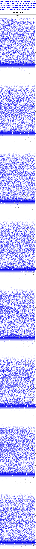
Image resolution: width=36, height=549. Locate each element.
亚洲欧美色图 (4, 38)
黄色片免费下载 (16, 312)
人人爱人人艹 (28, 396)
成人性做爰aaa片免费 (21, 227)
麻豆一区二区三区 (32, 230)
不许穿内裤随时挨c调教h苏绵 (24, 105)
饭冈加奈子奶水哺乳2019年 (5, 513)
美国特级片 (8, 338)
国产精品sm (5, 426)
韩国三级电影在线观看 (14, 40)
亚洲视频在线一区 (20, 426)
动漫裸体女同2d (8, 368)
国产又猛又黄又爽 (20, 29)
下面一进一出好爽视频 (22, 40)
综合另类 (12, 519)
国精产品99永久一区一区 (23, 119)
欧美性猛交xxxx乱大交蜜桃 (10, 431)
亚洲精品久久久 (15, 167)
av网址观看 (23, 125)
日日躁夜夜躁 (8, 101)
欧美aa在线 (25, 440)
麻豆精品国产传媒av (9, 225)
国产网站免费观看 (11, 533)
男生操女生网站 (8, 476)
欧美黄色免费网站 (12, 85)
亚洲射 (14, 58)
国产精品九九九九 (24, 122)
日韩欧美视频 (24, 261)
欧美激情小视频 (28, 90)
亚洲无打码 (5, 388)
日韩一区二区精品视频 (16, 182)
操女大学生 (9, 64)
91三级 (16, 248)
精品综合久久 (7, 241)
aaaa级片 (7, 41)
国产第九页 (12, 332)
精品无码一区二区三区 (29, 322)
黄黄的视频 (10, 329)
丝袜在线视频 (3, 178)
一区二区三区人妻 (12, 289)
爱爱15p (30, 49)
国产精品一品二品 (31, 102)
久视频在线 (24, 427)
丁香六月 (27, 96)
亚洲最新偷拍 (26, 456)
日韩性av (3, 395)
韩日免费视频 (33, 189)
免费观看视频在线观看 (13, 50)
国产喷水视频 (7, 357)
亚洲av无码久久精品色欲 (14, 173)
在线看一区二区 (28, 155)
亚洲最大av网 (3, 330)
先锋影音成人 (9, 239)
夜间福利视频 (16, 462)
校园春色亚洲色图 (15, 314)
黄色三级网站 (17, 437)
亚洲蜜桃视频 (30, 119)
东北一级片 (12, 188)
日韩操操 (1, 109)
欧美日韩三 (4, 43)
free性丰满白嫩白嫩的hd (8, 263)
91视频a (26, 527)
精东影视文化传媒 (26, 308)
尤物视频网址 (18, 45)
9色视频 (27, 24)
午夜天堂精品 (3, 380)
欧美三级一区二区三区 (28, 360)
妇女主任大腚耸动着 (8, 395)
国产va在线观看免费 (9, 439)
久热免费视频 (22, 407)
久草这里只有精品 (13, 319)
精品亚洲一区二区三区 (15, 97)
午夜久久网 (22, 131)
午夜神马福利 (30, 98)
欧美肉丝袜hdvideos (23, 175)
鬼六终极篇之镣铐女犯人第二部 (30, 335)
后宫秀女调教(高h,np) (20, 271)
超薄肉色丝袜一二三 (19, 102)
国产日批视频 (18, 311)
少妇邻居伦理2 (13, 428)
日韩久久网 (18, 266)
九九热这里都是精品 (32, 467)
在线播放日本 (4, 474)
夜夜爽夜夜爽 (13, 69)
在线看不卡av (27, 385)
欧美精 (28, 290)
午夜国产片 (28, 394)
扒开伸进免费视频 (7, 470)
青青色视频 (6, 502)
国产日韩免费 (30, 361)
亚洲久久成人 (25, 336)
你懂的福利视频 (31, 200)
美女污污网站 (5, 464)
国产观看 (22, 309)
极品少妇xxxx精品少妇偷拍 (27, 540)
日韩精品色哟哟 (8, 313)
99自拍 (16, 299)
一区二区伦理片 (20, 89)
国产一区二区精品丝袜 (14, 48)
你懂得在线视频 (15, 227)
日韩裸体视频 (32, 229)
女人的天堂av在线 (8, 271)
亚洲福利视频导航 (8, 541)
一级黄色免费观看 (13, 34)
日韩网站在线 (18, 85)
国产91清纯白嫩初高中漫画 (7, 318)
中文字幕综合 (15, 320)
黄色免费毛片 (6, 339)
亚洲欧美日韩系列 (21, 201)
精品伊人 (1, 301)
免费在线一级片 (12, 386)
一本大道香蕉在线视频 (31, 93)
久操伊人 (2, 192)
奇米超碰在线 (6, 107)
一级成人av (8, 172)
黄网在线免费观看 (14, 191)
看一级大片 (29, 392)
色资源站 (22, 194)
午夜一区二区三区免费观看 (23, 162)
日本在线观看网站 (25, 467)
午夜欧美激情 (26, 453)
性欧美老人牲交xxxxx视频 (14, 30)
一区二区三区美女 (9, 296)
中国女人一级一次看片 (16, 190)
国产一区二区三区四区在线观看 (30, 391)
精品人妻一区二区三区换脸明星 (14, 161)
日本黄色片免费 (23, 133)
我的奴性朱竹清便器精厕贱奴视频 (22, 124)
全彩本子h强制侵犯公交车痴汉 (11, 87)
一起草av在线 (33, 518)
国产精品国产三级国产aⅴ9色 (27, 203)
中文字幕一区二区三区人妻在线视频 (8, 65)
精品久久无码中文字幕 (16, 39)
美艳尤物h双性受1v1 (4, 180)
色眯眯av (9, 69)
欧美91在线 (30, 544)
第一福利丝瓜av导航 (23, 202)
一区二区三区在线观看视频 (20, 226)
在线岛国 (10, 477)
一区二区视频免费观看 (26, 36)
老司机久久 (14, 226)
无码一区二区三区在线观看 (23, 57)
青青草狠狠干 (11, 360)
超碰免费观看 (16, 332)
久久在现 (31, 315)
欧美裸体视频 (9, 226)
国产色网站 (33, 21)
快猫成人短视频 (10, 512)
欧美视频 (18, 69)
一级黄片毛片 (9, 219)
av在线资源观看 (15, 184)
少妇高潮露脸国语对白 (24, 42)
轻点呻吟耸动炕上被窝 (11, 292)
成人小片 (23, 65)
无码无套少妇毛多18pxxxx (30, 56)
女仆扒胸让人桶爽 (26, 376)
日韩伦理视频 (28, 33)
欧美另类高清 (21, 429)
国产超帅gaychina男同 (18, 204)
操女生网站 (25, 98)
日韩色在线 (4, 106)
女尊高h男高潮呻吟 (26, 197)
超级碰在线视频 (31, 537)
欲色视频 (7, 228)
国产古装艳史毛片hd (16, 269)
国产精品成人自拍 (23, 115)
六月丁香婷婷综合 (5, 289)
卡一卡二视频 (2, 129)
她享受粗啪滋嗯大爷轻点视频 (27, 107)
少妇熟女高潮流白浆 (8, 443)
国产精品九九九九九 (28, 407)
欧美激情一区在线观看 (15, 101)
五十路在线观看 (19, 430)
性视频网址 (13, 249)
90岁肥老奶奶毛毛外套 (10, 118)
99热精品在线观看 (30, 238)
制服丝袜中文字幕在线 (21, 177)
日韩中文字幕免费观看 (7, 301)
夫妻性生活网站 (22, 469)
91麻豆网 (24, 543)
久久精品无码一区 (4, 44)
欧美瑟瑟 (9, 158)
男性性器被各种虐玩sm (19, 529)
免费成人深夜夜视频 (29, 503)
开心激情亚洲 (18, 35)
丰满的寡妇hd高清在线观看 (8, 518)
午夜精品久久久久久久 (27, 428)
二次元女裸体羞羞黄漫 (17, 512)
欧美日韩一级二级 (5, 115)
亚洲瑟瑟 (23, 341)
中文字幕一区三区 (19, 32)
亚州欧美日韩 (7, 165)
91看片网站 (13, 270)
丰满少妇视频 (19, 257)
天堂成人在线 (24, 270)
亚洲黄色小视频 (12, 41)
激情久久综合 (22, 381)
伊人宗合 (30, 403)
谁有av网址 (24, 198)
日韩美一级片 (22, 400)
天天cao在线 (15, 297)
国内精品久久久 (11, 524)
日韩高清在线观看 (8, 387)
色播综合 (25, 426)
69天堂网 (22, 293)
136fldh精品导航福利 (10, 202)
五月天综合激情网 (28, 367)
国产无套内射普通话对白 (12, 391)
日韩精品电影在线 (25, 435)
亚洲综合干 (2, 61)
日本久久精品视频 (3, 132)
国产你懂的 (24, 503)
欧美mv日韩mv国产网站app (6, 262)
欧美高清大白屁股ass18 (13, 186)
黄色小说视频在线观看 (29, 53)
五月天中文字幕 (22, 61)
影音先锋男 (25, 184)
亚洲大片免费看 (28, 368)
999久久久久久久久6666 (15, 95)
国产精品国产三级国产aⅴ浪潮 (26, 163)
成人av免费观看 (22, 241)
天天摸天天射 (8, 191)
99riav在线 (10, 36)
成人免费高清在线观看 (31, 442)
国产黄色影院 (9, 473)
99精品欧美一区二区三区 (12, 307)
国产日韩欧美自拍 (24, 477)
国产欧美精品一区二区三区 (31, 512)
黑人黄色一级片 (7, 220)
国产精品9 (7, 161)
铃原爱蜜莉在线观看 (7, 109)
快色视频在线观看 (29, 543)
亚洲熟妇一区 (32, 321)
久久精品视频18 (21, 360)
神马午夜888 (19, 302)
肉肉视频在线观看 (29, 61)
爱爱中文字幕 (9, 266)
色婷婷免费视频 (8, 425)
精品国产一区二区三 (22, 96)
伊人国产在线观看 (21, 290)
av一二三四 (29, 91)
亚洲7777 (16, 158)
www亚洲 (6, 526)
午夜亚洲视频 (22, 322)
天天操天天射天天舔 (5, 136)
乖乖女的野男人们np (16, 224)
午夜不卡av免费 (21, 496)
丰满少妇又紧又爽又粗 (13, 151)
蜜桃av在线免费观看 (20, 459)
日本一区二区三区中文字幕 (15, 93)
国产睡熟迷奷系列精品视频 (18, 324)
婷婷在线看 (33, 300)
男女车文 (17, 58)
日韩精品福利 (23, 478)
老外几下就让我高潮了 (4, 52)
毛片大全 (27, 46)
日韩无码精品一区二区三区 (18, 495)
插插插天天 (29, 205)
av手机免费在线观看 (13, 31)
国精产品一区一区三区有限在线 (12, 198)
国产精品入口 (17, 532)
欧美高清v (6, 22)
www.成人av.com (26, 30)
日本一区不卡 (32, 457)
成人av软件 (9, 426)
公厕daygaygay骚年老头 (25, 129)
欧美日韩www (30, 251)
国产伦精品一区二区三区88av (7, 396)
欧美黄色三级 (11, 494)
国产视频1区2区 (25, 100)
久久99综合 (9, 388)
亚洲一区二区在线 (16, 518)
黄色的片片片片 (17, 122)
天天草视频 (2, 241)
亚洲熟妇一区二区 (25, 476)
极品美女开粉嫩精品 (12, 90)
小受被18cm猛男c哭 (18, 203)
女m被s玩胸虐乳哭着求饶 (15, 154)
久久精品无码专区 (9, 205)
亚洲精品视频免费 (5, 47)
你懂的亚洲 (19, 522)
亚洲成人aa (19, 318)
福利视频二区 (4, 239)
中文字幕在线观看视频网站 (12, 526)
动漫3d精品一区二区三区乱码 (22, 380)
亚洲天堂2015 (7, 319)
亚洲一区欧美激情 (16, 127)
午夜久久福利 (16, 120)
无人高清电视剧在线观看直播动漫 (19, 457)
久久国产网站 (13, 121)
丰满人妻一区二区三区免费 (22, 357)
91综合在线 (28, 186)
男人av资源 (12, 408)
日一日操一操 (14, 445)
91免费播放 (7, 56)
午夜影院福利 (10, 429)
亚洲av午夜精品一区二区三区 (21, 259)
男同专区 (12, 92)
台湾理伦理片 (16, 264)
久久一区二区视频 (6, 367)
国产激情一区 (27, 242)
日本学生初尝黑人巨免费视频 (7, 446)
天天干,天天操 (20, 239)
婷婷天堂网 (14, 493)
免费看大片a (22, 298)
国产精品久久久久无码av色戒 (23, 251)
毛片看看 (33, 51)
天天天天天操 (10, 68)
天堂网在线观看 (22, 52)
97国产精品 (26, 132)
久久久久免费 (8, 28)
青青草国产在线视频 (24, 524)
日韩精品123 (6, 159)
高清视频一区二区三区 (11, 356)
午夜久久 (16, 519)
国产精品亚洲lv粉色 (23, 288)
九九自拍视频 (5, 134)
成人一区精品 (18, 536)
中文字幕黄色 (25, 338)
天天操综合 (10, 180)
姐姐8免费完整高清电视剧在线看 (20, 369)
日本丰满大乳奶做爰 (28, 109)
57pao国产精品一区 (27, 445)
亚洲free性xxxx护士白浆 (8, 374)
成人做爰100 (11, 59)
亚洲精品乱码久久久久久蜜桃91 (11, 178)
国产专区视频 (11, 508)
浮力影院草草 (20, 382)
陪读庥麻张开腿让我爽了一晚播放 (16, 448)
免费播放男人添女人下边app (22, 325)
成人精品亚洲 (15, 389)
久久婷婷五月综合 (4, 507)
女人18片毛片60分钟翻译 (20, 520)
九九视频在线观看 (7, 448)
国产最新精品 (26, 230)
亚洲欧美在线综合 (20, 372)
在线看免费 (2, 165)
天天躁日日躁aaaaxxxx (27, 182)
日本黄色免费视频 (9, 130)
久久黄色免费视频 (18, 362)
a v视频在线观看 (25, 159)
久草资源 (30, 224)
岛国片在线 (3, 439)
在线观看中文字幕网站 (20, 55)
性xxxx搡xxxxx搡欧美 (27, 221)
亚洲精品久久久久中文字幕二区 (28, 116)
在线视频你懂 (28, 299)
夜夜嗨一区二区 (19, 159)
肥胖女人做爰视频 (29, 223)
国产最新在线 (28, 432)
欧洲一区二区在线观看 (18, 92)
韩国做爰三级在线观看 (29, 545)
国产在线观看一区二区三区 (13, 393)
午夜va (32, 368)
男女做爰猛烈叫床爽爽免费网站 (11, 199)
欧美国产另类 (24, 506)
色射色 (22, 220)
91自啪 (20, 264)
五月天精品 (6, 500)
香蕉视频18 (16, 231)
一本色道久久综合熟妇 (30, 69)
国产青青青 (17, 157)
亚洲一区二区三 (22, 101)
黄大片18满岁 (31, 197)
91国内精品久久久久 (20, 153)
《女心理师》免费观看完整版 (5, 302)
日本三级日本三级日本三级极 (16, 137)
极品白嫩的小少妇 (27, 248)
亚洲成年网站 (18, 125)
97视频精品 (13, 288)
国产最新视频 (30, 48)
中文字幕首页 (14, 541)
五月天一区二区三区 (24, 137)
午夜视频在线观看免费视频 (13, 339)
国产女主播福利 (13, 164)
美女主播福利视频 (16, 394)
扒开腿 (22, 49)
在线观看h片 (20, 168)
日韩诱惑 (28, 188)
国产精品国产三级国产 (16, 477)
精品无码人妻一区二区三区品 (27, 22)
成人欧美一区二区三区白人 (28, 44)
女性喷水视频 (15, 251)
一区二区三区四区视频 (27, 358)
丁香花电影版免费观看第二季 (24, 240)
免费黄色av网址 (30, 527)
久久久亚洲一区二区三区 (7, 260)
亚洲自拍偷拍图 (31, 94)
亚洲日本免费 (17, 42)
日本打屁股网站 (8, 379)
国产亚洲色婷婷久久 (29, 104)
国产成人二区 (8, 35)
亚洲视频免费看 (22, 83)
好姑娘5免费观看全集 (16, 452)
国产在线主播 (17, 41)
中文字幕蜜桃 (31, 495)
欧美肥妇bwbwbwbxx (18, 270)
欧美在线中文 (22, 533)
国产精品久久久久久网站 (31, 160)
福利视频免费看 (31, 302)
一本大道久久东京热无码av (19, 245)
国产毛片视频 (26, 295)
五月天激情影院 (29, 156)
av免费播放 (25, 254)
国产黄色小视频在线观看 (23, 84)
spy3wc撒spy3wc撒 (28, 194)
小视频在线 (21, 409)
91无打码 (12, 240)
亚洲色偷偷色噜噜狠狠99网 (7, 108)
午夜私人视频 (20, 98)
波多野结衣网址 (12, 203)
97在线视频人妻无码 (22, 111)
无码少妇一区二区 (24, 260)
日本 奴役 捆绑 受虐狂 (27, 174)
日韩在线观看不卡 (7, 546)
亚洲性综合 (9, 187)
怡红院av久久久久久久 (18, 100)
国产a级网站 (18, 63)
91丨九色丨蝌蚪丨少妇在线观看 (18, 152)
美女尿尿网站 (9, 131)
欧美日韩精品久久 (9, 517)
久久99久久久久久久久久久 (6, 102)
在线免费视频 (6, 398)
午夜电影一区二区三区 (17, 60)
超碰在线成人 (2, 133)
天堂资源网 (3, 120)
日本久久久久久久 (26, 50)
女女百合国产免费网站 (20, 255)
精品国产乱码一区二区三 (13, 247)
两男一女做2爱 (14, 341)
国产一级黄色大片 (30, 477)
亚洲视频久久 (32, 169)
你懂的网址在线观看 (8, 133)
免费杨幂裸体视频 (7, 163)
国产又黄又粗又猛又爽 (6, 237)
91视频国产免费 (25, 268)
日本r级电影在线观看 (10, 501)
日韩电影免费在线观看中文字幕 (5, 308)
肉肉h (28, 401)
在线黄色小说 (23, 117)
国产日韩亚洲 (11, 294)
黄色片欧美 (20, 198)
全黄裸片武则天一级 (14, 38)
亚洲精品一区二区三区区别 (25, 66)
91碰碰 (9, 273)
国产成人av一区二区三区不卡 (22, 378)
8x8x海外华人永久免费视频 (10, 162)
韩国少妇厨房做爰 (30, 130)
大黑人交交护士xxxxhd (30, 126)
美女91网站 (7, 129)
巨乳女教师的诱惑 (27, 43)
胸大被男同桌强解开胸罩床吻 (16, 425)
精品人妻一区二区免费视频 (26, 204)
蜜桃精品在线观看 (21, 189)
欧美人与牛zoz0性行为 (31, 58)
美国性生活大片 (6, 265)
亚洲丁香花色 (16, 531)
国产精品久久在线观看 (30, 256)
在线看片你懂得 (14, 187)
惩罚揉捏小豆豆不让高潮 (22, 156)
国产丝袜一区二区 (18, 46)
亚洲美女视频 (20, 197)
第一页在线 (13, 368)
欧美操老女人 (2, 310)
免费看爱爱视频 (14, 426)
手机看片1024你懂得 (6, 24)
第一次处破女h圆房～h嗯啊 (16, 170)
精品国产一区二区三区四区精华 (20, 528)
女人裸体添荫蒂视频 (25, 315)
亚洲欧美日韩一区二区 (5, 58)
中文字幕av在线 (7, 240)
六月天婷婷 (25, 29)
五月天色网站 (9, 401)
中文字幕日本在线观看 (16, 205)
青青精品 (8, 40)
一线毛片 (26, 461)
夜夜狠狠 (14, 174)
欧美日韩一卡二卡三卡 (29, 449)
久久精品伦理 (7, 31)
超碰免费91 (24, 303)
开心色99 (2, 403)
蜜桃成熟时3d (19, 503)
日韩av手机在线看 (3, 112)
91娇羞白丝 (26, 153)
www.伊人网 (27, 507)
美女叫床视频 (19, 186)
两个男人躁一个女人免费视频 (11, 336)
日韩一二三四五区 (11, 177)
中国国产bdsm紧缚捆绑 (12, 47)
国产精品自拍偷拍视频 (6, 34)
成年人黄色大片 (10, 424)
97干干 (7, 361)
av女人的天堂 (9, 314)
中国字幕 (8, 38)
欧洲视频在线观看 (31, 338)
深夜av (3, 51)
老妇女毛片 (23, 385)
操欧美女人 (20, 128)
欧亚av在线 (28, 117)
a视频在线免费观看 (19, 538)
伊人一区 (16, 171)
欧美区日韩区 (27, 457)
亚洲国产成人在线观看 (4, 231)
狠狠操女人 (17, 253)
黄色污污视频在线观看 (22, 466)
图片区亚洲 (32, 290)
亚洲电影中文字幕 (21, 383)
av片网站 (29, 305)
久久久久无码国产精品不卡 (16, 200)
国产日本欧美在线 (5, 37)
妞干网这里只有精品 (4, 176)
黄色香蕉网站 (27, 88)
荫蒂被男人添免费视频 (24, 310)
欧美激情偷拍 (6, 442)
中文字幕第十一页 (4, 424)
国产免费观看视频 (27, 193)
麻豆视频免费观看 (30, 95)
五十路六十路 (17, 474)
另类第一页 (21, 221)
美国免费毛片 (16, 119)
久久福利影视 (2, 466)
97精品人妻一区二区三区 (16, 117)
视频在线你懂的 (7, 51)
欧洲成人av (11, 361)
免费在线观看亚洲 (31, 185)
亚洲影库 (6, 60)
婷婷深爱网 (11, 268)
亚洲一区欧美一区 (14, 308)
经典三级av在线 (31, 153)
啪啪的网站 (32, 450)
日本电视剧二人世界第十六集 (20, 24)
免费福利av (15, 130)
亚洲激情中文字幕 (10, 364)
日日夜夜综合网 (8, 229)
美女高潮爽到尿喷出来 (22, 188)
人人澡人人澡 (18, 361)
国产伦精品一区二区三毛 (4, 57)
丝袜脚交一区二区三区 (5, 326)
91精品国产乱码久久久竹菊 (18, 236)
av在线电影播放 (31, 513)
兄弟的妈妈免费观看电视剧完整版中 (18, 169)
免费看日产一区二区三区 (31, 304)
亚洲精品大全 (21, 43)
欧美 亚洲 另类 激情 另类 (15, 61)
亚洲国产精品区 (6, 315)
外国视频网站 (2, 476)
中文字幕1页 (10, 542)
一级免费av (23, 63)
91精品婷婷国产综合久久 (12, 124)
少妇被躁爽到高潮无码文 (25, 225)
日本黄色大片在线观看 (22, 104)
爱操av (32, 163)
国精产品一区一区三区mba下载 (26, 539)
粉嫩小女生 (32, 241)
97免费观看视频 (15, 132)
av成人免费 (6, 89)
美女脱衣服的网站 (23, 112)
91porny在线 (20, 171)
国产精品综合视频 (21, 314)
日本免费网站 (18, 444)
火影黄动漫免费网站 (9, 264)
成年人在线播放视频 (23, 437)
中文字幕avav (18, 368)
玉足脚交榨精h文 (21, 132)
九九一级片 (14, 298)
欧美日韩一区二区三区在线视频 (17, 295)
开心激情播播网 (23, 375)
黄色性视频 (17, 244)
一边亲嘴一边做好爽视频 (20, 438)
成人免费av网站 (6, 90)
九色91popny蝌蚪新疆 (13, 175)
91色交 (15, 424)
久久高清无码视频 (14, 451)
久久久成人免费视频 (22, 531)
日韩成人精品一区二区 (30, 259)
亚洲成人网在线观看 (27, 54)
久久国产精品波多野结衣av (22, 305)
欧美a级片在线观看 (20, 44)
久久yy (19, 309)
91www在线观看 (10, 222)
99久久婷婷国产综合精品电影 (15, 340)
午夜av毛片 (6, 126)
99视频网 (33, 372)
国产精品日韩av (11, 134)
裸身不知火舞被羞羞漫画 (6, 104)
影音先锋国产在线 (17, 233)
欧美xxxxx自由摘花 (14, 189)
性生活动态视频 (15, 383)
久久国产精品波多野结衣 (6, 92)
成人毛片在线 (14, 243)
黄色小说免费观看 (29, 177)
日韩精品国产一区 (31, 247)
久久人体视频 (23, 60)
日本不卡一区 (27, 511)
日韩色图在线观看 (12, 86)
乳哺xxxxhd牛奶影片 (11, 115)
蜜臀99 (11, 338)
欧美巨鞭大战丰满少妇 (26, 128)
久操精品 (20, 470)
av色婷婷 (2, 365)
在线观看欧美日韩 (10, 454)
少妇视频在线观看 (31, 131)
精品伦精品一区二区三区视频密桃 (21, 535)
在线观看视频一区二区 (12, 255)
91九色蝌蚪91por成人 (5, 26)
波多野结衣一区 (7, 325)
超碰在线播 (14, 449)
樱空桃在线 (21, 428)
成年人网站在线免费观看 (27, 331)
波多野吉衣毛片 (30, 452)
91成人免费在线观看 (24, 31)
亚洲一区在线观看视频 (14, 230)
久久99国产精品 (3, 53)
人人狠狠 (9, 37)
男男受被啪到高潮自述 (24, 296)
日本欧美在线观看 (28, 505)
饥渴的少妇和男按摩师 (29, 28)
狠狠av (5, 172)
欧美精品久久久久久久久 (21, 151)
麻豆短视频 (30, 446)
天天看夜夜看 (20, 297)
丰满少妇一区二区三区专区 (16, 22)
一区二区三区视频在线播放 (14, 509)
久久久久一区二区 (14, 302)
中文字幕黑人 (29, 113)
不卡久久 (22, 522)
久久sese (3, 363)
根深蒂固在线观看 (8, 61)
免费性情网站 (23, 266)
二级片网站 (7, 45)
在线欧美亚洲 (24, 398)
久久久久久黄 (28, 114)
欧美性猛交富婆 (30, 270)
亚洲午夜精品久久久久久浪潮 (16, 262)
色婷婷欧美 (7, 509)
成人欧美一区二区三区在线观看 (13, 83)
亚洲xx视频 (12, 365)
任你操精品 (34, 379)
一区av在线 (11, 293)
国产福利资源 (22, 109)
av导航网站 (23, 326)
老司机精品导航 (21, 167)
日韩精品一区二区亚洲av (27, 382)
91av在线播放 (18, 87)
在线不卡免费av (22, 371)
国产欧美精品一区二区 (23, 397)
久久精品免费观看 (30, 184)
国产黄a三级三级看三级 (18, 294)
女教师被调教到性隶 (26, 236)
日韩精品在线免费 (16, 471)
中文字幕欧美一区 (24, 410)
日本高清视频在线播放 (6, 188)
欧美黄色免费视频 (13, 125)
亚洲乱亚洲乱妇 (27, 381)
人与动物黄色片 (6, 236)
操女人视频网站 (24, 27)
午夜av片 (26, 271)
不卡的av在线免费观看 (14, 33)
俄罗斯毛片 (16, 188)
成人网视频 (23, 511)
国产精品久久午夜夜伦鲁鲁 (28, 493)
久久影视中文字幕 (32, 327)
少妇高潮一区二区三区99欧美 (11, 29)
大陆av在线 (19, 91)
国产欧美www (12, 122)
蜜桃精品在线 (19, 107)
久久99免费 (10, 290)
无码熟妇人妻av (27, 262)
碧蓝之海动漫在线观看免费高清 (24, 244)
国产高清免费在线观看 (9, 394)
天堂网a (9, 154)
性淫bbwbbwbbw (29, 510)
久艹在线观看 (23, 368)
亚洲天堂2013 (12, 241)
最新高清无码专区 (21, 464)
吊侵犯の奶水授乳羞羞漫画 (14, 337)
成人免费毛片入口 (3, 516)
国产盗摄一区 (30, 439)
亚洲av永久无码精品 (21, 321)
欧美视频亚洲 (8, 183)
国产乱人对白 (15, 465)
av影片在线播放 (4, 168)
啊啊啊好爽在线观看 (19, 384)
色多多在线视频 (15, 89)
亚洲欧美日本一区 (30, 542)
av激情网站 (25, 252)
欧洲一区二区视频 (5, 36)
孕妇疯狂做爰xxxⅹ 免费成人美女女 (26, 187)
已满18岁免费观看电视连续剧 (7, 174)
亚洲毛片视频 (31, 376)
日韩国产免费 (28, 111)
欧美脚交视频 (20, 323)
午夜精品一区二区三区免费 (26, 443)
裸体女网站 (26, 255)
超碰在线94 (14, 396)
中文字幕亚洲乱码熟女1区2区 (14, 166)
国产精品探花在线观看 (12, 461)
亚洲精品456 (14, 404)
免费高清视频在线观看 (14, 21)
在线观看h (22, 193)
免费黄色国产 (13, 238)
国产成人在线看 (5, 158)
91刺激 (5, 29)
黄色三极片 (31, 30)
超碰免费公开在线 (25, 200)
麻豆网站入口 (9, 182)
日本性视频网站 (18, 192)
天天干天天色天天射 (16, 446)
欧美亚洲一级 (17, 365)
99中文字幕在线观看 (19, 64)
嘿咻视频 (33, 475)
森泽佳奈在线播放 (29, 125)
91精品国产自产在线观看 (7, 254)
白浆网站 (29, 42)
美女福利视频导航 (7, 21)
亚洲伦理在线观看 (31, 195)
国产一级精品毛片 (22, 158)
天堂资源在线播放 (18, 316)
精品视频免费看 (30, 62)
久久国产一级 (9, 406)
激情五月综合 (21, 253)
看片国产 (11, 58)
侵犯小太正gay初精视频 (11, 317)
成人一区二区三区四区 (28, 167)
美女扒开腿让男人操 (32, 158)
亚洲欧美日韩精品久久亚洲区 (10, 46)
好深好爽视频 (20, 246)
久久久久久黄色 (20, 108)
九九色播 (28, 261)
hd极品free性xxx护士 (16, 366)
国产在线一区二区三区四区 (7, 269)
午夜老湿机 (32, 66)
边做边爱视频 (31, 333)
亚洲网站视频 (16, 43)
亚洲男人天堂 (23, 25)
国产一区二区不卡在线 (10, 204)
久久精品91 (10, 152)
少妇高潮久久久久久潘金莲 (22, 494)
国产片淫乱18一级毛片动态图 (20, 356)
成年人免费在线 (15, 180)
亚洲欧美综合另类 (18, 524)
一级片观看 (23, 46)
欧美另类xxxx (10, 67)
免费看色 (14, 475)
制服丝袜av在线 (31, 295)
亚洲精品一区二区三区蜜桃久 (6, 328)
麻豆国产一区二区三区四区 (21, 424)
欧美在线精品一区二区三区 (11, 32)
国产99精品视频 (24, 362)
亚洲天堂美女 (31, 134)
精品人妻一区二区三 (9, 334)
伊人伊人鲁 (20, 184)
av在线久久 (13, 192)
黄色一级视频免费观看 (12, 444)
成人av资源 (27, 83)
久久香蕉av (29, 336)
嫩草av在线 (7, 297)
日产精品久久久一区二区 (19, 106)
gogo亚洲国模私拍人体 (11, 460)
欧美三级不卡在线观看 (9, 457)
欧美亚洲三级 (4, 545)
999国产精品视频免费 (4, 128)
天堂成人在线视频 (7, 321)
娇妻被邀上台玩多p (17, 508)
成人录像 (32, 392)
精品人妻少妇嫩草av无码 (16, 406)
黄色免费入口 (17, 241)
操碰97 (18, 258)
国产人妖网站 (15, 98)
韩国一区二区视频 (13, 257)
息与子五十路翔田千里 (5, 332)
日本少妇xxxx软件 (29, 166)
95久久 (31, 85)
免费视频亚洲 (29, 312)
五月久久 (21, 499)
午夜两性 (24, 23)
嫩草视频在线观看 (29, 289)
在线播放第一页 (11, 300)
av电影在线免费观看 (23, 517)
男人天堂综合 (17, 99)
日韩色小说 (19, 513)
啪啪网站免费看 (9, 475)
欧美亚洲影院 (33, 388)
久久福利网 (24, 501)
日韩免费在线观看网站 (17, 225)
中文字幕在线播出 (22, 166)
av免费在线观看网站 (13, 380)
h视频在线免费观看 (31, 237)
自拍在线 (11, 43)
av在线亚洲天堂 (16, 470)
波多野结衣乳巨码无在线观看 (13, 323)
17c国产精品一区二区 (20, 51)
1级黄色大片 (11, 136)
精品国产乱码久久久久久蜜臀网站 (28, 26)
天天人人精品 (5, 252)
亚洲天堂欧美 (18, 194)
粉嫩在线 (18, 175)
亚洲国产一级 (25, 538)
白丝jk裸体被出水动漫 (10, 96)
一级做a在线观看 (23, 69)
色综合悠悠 (21, 332)
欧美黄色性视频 (32, 59)
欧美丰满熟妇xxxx (21, 191)
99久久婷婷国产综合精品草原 (20, 155)
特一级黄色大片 (8, 155)
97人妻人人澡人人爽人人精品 (7, 383)
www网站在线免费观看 (7, 94)
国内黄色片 (4, 384)
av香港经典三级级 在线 (11, 23)
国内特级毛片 (7, 113)
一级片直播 (28, 40)
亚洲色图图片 (2, 425)
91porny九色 (30, 313)
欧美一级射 (10, 89)
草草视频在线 (17, 202)
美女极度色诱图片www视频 (12, 44)
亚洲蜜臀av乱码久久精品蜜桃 (8, 390)
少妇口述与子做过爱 (23, 390)
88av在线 (28, 441)
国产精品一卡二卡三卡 (25, 513)
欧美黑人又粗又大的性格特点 (17, 301)
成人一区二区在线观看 (23, 229)
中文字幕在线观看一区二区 (20, 90)
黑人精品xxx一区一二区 (6, 456)
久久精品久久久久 (3, 322)
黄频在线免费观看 (24, 67)
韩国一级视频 (15, 318)
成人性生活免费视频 (23, 265)
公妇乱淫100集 (12, 520)
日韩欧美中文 (20, 320)
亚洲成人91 (9, 467)
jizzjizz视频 (4, 199)
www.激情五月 (2, 35)
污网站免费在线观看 (27, 178)
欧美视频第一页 (12, 42)
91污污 (14, 361)
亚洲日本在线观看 (3, 103)
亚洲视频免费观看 (7, 93)
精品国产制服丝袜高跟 (6, 33)
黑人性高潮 (3, 161)
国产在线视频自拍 (23, 205)
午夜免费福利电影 (15, 473)
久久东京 (29, 29)
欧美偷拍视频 (28, 21)
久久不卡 (30, 296)
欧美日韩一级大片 (8, 195)
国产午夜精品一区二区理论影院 (19, 53)
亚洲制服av (23, 28)
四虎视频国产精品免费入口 (18, 134)
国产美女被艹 (18, 511)
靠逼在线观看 (13, 28)
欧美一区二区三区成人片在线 (19, 54)
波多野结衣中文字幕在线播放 (12, 168)
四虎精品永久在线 (10, 523)
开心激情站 (15, 378)
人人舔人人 (13, 304)
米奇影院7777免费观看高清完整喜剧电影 (25, 364)
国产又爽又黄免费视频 (8, 358)
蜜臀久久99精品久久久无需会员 (29, 309)
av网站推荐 (23, 433)
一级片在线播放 (30, 340)
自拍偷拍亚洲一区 (25, 302)
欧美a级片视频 (25, 123)
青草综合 (20, 179)
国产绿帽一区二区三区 (20, 235)
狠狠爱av (23, 250)
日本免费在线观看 (15, 219)
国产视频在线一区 (23, 190)
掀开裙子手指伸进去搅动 (30, 121)
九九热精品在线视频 (26, 108)
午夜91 (8, 474)
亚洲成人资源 (27, 356)
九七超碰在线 (16, 96)
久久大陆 (33, 179)
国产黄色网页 (26, 451)
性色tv (13, 497)
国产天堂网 (29, 473)
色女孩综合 (14, 37)
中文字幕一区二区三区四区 (19, 62)
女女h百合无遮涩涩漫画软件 (24, 68)
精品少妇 (25, 290)
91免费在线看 (16, 360)
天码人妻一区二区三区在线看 (18, 123)
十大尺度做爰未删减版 (24, 135)
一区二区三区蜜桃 (22, 395)
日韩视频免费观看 (20, 248)
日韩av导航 (23, 536)
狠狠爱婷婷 (14, 266)
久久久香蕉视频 (19, 476)
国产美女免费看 (24, 475)
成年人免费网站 (33, 191)
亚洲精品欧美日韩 (30, 377)
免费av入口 (12, 100)
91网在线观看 (29, 27)
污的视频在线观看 (12, 398)
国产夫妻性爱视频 (8, 97)
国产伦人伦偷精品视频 (8, 246)
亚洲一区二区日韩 (18, 463)
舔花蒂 (16, 304)
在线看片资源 (2, 357)
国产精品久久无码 (32, 499)
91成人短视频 (11, 455)
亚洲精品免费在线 (10, 507)
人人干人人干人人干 (22, 126)
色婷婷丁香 (10, 128)
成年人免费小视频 (13, 51)
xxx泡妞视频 (19, 359)
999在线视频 (11, 409)
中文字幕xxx (4, 361)
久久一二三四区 (21, 442)
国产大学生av (5, 444)
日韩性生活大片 (11, 543)
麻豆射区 (4, 428)
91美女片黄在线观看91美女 (7, 91)
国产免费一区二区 (31, 257)
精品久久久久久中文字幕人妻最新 (13, 176)
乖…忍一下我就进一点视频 (21, 199)
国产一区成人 (17, 237)
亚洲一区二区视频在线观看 (5, 230)
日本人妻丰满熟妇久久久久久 (13, 500)
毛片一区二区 (18, 27)
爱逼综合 (14, 521)
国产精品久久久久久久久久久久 (24, 127)
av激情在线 (19, 25)
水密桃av (28, 530)
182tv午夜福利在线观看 (13, 107)
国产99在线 (10, 135)
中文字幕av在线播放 (8, 193)
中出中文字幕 (25, 195)
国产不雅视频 (30, 180)
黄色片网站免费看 (18, 398)
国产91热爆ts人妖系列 (21, 363)
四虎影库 (3, 123)
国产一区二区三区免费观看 (7, 445)
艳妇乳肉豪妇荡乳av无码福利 (18, 439)
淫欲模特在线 (25, 32)
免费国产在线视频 (14, 94)
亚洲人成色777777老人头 (27, 384)
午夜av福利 (21, 440)
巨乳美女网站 (27, 120)
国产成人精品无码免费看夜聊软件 (19, 525)
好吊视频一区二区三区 (10, 49)
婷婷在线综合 (13, 235)
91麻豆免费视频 (32, 43)
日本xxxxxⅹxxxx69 (11, 171)
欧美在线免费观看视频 (28, 55)
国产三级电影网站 (30, 269)
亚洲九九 (20, 273)
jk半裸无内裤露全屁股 (25, 318)
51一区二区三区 (22, 120)
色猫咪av (21, 502)
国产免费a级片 (10, 231)
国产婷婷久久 (7, 385)
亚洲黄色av (5, 401)
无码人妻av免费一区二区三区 (27, 179)
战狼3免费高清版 (7, 84)
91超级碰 (25, 334)
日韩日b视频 (22, 434)
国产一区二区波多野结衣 (20, 37)
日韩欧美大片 (27, 389)
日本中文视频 (10, 52)
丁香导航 (2, 190)
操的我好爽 (17, 115)
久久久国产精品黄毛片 (24, 233)
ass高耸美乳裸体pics (7, 192)
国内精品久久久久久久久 (19, 103)
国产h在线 (2, 126)
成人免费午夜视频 (32, 328)
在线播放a (27, 366)
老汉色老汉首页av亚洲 (16, 135)
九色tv (29, 229)
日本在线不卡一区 (8, 427)
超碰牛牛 (18, 130)
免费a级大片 (25, 405)
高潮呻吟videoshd (9, 499)
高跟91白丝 (8, 428)
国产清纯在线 (16, 240)
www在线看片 (15, 268)
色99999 (22, 172)
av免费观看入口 (8, 330)
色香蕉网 (5, 219)
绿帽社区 (4, 88)
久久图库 (32, 463)
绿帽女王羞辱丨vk (25, 257)
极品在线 (2, 536)
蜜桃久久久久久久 (12, 228)
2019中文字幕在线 (28, 383)
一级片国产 (12, 458)
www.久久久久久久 (23, 41)
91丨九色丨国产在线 (5, 543)
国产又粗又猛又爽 (13, 513)
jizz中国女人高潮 (27, 191)
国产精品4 (3, 205)
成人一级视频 (11, 441)
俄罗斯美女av (25, 319)
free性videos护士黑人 (28, 500)
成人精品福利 (7, 122)
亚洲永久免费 (32, 108)
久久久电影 (4, 229)
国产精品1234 (23, 87)
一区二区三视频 (6, 111)
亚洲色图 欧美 (16, 441)
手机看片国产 (21, 234)
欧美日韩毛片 (9, 497)
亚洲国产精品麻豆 (18, 478)
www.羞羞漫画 (6, 42)
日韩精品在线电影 (7, 48)
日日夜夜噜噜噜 (4, 222)
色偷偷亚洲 (4, 501)
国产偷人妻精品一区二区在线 (30, 34)
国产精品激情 (19, 307)
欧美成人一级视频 (29, 52)
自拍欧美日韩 (16, 409)
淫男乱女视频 (16, 126)
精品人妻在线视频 (19, 521)
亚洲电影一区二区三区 (28, 459)
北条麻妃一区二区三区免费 (11, 384)
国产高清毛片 (12, 474)
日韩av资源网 (10, 127)
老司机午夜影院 (29, 474)
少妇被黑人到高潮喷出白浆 (18, 136)
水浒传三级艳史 (9, 303)
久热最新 (26, 446)
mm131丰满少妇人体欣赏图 (13, 57)
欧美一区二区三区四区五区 (22, 180)
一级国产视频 (25, 102)
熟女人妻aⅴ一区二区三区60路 (23, 247)
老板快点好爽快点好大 (21, 34)
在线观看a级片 (5, 294)
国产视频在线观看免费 (26, 297)
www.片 (25, 442)
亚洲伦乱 (3, 55)
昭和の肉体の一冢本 (16, 505)
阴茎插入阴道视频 (10, 110)
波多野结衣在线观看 (26, 320)
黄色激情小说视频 (15, 309)
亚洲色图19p (12, 129)
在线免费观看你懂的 (28, 45)
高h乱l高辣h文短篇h (4, 69)
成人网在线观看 (31, 234)
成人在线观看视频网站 (10, 316)
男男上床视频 (12, 24)
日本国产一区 (26, 49)
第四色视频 (6, 493)
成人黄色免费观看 (9, 539)
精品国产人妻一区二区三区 (13, 201)
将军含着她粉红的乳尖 (16, 67)
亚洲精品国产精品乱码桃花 (17, 36)
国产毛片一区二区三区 (15, 335)
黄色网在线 (8, 380)
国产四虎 (2, 339)
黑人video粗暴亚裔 (30, 472)
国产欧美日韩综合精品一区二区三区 (22, 47)
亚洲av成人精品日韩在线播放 (15, 88)
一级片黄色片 (26, 324)
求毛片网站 (19, 31)
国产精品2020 (4, 197)
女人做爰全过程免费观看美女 (7, 243)
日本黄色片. (15, 108)
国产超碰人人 (3, 99)
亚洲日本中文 (28, 478)
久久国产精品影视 (5, 86)
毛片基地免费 (20, 304)
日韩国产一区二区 (3, 454)
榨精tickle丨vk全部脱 (10, 119)
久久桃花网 (33, 111)
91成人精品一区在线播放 (31, 183)
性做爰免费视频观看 (13, 357)
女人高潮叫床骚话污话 (14, 104)
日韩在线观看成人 (21, 544)
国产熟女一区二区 (10, 234)
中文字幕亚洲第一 (16, 390)
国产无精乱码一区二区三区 (19, 232)
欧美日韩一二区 (31, 31)
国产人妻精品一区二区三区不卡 (7, 312)
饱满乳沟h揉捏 (31, 401)
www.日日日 (32, 164)
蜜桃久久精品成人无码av (25, 86)
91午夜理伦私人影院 (27, 89)
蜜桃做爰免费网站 (5, 194)
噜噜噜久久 (16, 455)
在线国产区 (12, 165)
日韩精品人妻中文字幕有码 (7, 251)
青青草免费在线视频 (4, 392)
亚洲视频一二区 (11, 126)
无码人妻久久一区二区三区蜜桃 (13, 179)
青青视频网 (10, 400)
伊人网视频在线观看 (25, 470)
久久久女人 (21, 312)
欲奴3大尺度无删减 (29, 112)
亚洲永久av (34, 364)
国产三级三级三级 (15, 254)
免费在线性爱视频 (11, 502)
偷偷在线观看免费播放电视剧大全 (20, 56)
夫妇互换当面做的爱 (32, 435)
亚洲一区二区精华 (30, 357)
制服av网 (30, 38)
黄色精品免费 (26, 272)
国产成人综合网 (16, 165)
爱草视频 (32, 363)
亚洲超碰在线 (33, 292)
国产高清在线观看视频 (10, 53)
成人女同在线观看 (31, 159)
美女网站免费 (4, 314)
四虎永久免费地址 (16, 68)
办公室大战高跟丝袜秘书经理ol (18, 334)
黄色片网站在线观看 (12, 194)
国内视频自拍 (10, 376)
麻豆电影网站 (23, 223)
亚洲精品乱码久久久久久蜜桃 (18, 160)
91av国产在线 (23, 45)
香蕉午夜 (2, 159)
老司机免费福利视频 (22, 263)
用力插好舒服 (17, 109)
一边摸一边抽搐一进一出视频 (28, 502)
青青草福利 (15, 133)
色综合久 (25, 239)
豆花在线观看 (28, 226)
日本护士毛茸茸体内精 (30, 531)
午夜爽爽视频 (7, 450)
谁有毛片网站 (10, 60)
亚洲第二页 (9, 510)
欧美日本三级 (22, 505)
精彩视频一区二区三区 (16, 296)
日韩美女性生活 (7, 257)
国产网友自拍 (3, 499)
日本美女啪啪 (4, 187)
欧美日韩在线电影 (16, 52)
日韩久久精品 (32, 356)
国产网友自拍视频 (18, 313)
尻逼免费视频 (20, 447)
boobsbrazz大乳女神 (3, 256)
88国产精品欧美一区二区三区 (15, 220)
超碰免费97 (29, 393)
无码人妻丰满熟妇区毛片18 (23, 48)
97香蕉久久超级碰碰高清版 (22, 393)
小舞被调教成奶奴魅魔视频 (30, 60)
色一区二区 (3, 325)
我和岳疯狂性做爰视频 (19, 540)
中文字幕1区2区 (18, 86)
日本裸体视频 (12, 237)
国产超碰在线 (14, 534)
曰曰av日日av (8, 270)
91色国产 (20, 21)
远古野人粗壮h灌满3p (12, 159)
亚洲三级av (31, 466)
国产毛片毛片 (28, 386)
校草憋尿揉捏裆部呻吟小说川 (15, 163)
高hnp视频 (24, 304)
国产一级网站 (12, 450)
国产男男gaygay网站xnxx (16, 539)
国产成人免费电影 (12, 157)
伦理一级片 (28, 164)
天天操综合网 (13, 64)
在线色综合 (28, 222)
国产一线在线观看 (18, 65)
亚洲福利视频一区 (32, 507)
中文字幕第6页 (25, 134)
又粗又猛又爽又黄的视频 (26, 430)
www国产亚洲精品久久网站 (26, 526)
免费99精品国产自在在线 (21, 242)
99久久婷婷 (33, 505)
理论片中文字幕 (13, 63)
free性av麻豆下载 (3, 95)
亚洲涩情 (30, 246)
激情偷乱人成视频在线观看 (11, 27)
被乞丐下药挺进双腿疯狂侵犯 (25, 228)
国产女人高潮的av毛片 (12, 430)
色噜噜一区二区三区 (11, 62)
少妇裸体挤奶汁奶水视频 (24, 39)
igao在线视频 (16, 59)
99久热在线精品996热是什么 (21, 164)
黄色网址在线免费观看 (21, 373)
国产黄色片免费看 (18, 249)
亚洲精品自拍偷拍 (16, 397)
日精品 (17, 428)
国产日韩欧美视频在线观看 (22, 377)
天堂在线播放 (32, 225)
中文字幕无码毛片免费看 (26, 173)
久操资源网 (8, 43)
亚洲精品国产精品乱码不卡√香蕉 (23, 38)
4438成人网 (2, 84)
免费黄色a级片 (27, 434)
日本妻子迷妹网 (28, 227)
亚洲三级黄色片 (22, 317)
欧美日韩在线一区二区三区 (12, 25)
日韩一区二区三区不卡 (8, 39)
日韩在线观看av (33, 248)
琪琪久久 (29, 181)
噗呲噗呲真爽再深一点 (23, 113)
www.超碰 (2, 21)
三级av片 (17, 113)
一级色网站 (34, 224)
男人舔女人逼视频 (8, 466)
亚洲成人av (2, 184)
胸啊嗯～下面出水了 (9, 123)
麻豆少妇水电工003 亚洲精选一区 (7, 98)
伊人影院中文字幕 (15, 466)
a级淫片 (32, 305)
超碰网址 (26, 373)
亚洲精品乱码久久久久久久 (28, 103)
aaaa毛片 (33, 125)
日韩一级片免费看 (24, 530)
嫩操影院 (18, 187)
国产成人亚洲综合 (7, 164)
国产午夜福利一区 (27, 172)
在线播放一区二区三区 (15, 229)
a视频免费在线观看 (27, 267)
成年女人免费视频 (9, 503)
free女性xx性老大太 (15, 263)
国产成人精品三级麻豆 (18, 118)
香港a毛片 (25, 95)
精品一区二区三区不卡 (30, 316)
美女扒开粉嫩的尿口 (24, 313)
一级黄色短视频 (20, 50)
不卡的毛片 (10, 153)
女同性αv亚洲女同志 (13, 527)
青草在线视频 (14, 443)
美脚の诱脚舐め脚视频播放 (26, 431)
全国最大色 (31, 373)
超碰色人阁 (2, 60)
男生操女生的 (7, 50)
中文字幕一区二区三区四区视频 (24, 59)
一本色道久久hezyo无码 (7, 121)
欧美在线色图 (5, 68)
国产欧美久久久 (6, 201)
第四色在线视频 (11, 56)
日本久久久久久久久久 (23, 58)
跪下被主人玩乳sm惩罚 (19, 116)
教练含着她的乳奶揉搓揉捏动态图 (12, 156)
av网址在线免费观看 (16, 112)
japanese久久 (13, 109)
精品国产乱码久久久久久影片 (18, 338)
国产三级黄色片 (13, 35)
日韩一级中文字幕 (27, 64)
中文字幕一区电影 (32, 132)
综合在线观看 (33, 258)
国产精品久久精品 (16, 515)
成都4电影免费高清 (30, 264)
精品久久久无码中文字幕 (8, 105)
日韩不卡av (26, 131)
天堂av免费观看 (4, 202)
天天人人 (23, 21)
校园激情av (13, 155)
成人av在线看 (15, 222)
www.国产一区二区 (3, 64)
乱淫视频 (30, 165)
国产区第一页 (27, 169)
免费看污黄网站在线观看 (24, 165)
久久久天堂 (8, 88)
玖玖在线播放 (8, 55)
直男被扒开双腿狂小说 (15, 440)
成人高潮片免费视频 (23, 406)
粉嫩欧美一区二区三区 (8, 184)
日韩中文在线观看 (5, 124)
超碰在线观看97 (9, 112)
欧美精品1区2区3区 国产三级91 (20, 289)
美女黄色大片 (23, 85)
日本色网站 (20, 254)
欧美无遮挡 (4, 510)
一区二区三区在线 (16, 407)
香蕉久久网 (30, 399)
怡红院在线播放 (21, 219)
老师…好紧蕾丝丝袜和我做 (6, 189)
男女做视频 (14, 91)
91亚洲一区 (6, 447)
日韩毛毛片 (15, 453)
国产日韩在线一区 (7, 30)
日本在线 (10, 22)
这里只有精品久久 (22, 374)
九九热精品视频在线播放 (9, 331)
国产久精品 (26, 515)
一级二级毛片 (17, 288)
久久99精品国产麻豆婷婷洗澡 (29, 497)
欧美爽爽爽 (14, 153)
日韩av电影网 (15, 261)
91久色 (2, 94)
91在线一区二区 (31, 171)
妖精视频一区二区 (31, 84)
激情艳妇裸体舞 (4, 266)
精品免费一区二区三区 (31, 307)
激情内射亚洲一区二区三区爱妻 (5, 170)
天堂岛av (3, 268)
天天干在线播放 (14, 373)
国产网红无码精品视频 (11, 103)
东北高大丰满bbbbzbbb (22, 33)
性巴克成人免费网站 (29, 23)
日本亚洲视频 (22, 88)
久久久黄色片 (16, 300)
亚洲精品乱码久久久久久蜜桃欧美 (27, 35)
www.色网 (18, 133)
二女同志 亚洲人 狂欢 (8, 167)
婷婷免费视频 (14, 271)
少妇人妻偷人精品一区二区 (5, 458)
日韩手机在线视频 (14, 325)
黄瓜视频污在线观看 (29, 287)
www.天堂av (16, 464)
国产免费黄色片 (3, 336)
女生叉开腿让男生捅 (27, 51)
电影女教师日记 (18, 450)
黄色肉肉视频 (23, 366)
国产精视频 (2, 319)
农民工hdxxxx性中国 (6, 371)
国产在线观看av (24, 264)
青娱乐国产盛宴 (18, 28)
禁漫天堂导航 (16, 234)
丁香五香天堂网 (32, 83)
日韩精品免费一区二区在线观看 (21, 238)
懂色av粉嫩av (27, 326)
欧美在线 (26, 62)
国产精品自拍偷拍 (17, 49)
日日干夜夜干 (7, 299)
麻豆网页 (26, 158)
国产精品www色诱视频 (10, 232)
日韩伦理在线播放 (17, 223)
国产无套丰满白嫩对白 (29, 395)
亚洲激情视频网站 (27, 429)
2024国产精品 (31, 427)
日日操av (24, 462)
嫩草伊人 (31, 117)
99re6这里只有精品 (6, 125)
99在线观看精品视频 (3, 329)
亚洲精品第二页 (4, 25)
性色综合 (1, 500)
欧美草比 (27, 231)
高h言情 (18, 410)
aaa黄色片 (6, 171)
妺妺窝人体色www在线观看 (30, 63)
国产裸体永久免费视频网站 (10, 438)
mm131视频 (11, 389)
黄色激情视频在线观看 (12, 259)
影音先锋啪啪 (27, 250)
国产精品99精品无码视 (10, 106)
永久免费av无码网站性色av (4, 435)
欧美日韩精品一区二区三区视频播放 (16, 435)
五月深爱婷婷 (22, 99)
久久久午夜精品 (22, 161)
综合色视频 (28, 321)
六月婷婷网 (6, 437)
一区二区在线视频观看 (4, 83)
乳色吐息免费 (11, 236)
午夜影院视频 (7, 272)
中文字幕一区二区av (22, 97)
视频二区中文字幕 (19, 319)
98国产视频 (21, 30)
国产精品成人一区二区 (28, 400)
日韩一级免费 (9, 250)
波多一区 (22, 170)
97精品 (4, 169)
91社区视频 (5, 234)
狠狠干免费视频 (17, 381)
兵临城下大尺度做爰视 (29, 460)
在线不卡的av (7, 203)
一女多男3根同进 (15, 105)
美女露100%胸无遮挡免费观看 (16, 181)
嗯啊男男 (13, 158)
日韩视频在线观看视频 (24, 93)
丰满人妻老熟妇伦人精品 (4, 59)
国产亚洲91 (4, 264)
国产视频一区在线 (5, 391)
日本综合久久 (14, 290)
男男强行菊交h (4, 40)
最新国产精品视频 (33, 68)
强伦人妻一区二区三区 (8, 298)
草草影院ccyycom (9, 404)
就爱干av (6, 268)
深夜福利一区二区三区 (13, 26)
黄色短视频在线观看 (28, 374)
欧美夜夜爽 (18, 228)
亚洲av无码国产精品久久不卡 (7, 397)
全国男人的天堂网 (19, 23)
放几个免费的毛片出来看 (29, 243)
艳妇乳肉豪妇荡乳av (28, 387)
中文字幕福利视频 (7, 365)
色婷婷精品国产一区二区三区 (30, 520)
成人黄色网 (10, 295)
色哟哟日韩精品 (22, 335)
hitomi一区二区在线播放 (30, 115)
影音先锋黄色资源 (6, 469)
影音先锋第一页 (27, 317)
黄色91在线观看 (28, 298)
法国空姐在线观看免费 (22, 222)
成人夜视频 (21, 95)
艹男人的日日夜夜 (31, 100)
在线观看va (28, 85)
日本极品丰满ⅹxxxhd (15, 183)
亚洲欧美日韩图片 (32, 240)
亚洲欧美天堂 (12, 272)
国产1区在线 (2, 443)
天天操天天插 (30, 365)
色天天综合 (16, 387)
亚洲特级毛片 (32, 508)
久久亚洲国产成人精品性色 (29, 219)
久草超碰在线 (14, 410)
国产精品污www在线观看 (17, 110)
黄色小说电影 (17, 292)
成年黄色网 (26, 234)
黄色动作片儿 (5, 227)
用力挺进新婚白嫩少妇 (26, 447)
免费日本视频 (24, 448)
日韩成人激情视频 (24, 91)
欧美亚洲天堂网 (16, 429)
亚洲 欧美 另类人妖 (23, 269)
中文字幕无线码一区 (31, 515)
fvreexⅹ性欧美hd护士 (29, 198)
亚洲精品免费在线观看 (22, 231)
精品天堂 (4, 232)
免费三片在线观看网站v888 (22, 542)
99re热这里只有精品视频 (16, 193)
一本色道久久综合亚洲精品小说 (23, 94)
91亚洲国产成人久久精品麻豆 (26, 192)
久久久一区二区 (15, 128)
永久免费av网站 (29, 372)
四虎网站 (22, 262)
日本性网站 (2, 537)
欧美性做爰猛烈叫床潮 (28, 245)
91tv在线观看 (2, 22)
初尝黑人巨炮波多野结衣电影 (29, 337)
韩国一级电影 (24, 185)
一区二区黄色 (14, 379)
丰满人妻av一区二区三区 (14, 371)
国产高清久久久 (10, 452)
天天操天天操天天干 (18, 506)
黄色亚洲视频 (20, 268)
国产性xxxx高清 (6, 248)
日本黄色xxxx (22, 446)
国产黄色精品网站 (23, 474)
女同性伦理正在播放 (30, 521)
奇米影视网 (16, 364)
